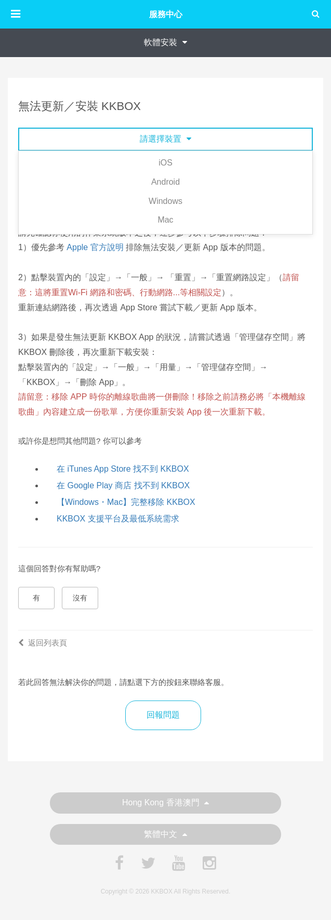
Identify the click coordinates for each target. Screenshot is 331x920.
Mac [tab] (165, 219)
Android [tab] (165, 181)
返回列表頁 (42, 642)
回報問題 (163, 714)
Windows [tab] (165, 201)
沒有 (80, 598)
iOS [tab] (165, 162)
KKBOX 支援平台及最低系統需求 (118, 518)
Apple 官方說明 (95, 247)
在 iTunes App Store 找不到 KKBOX (123, 468)
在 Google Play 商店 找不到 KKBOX (123, 485)
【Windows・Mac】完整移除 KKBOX (126, 502)
